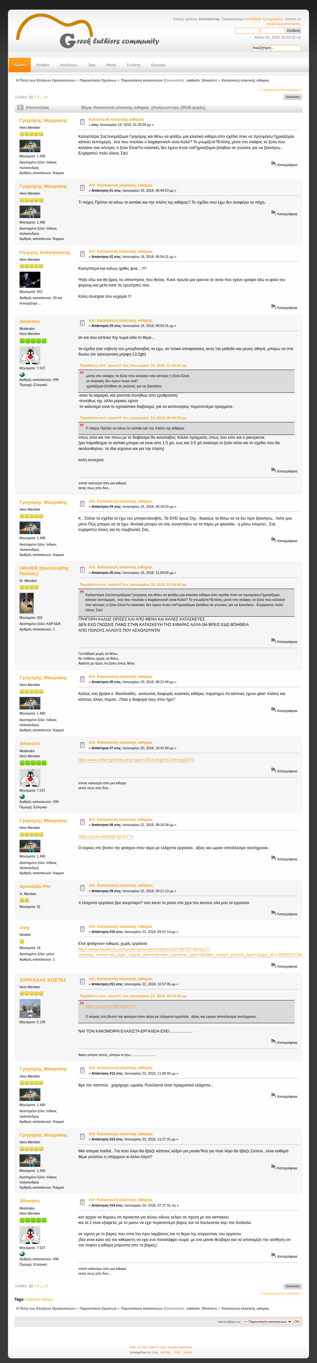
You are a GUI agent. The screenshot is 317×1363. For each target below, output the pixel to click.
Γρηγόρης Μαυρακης (43, 120)
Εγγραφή (158, 65)
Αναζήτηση (68, 65)
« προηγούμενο (272, 90)
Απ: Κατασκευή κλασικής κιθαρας (121, 185)
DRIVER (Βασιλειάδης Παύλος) (44, 570)
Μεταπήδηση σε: (229, 1321)
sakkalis (193, 80)
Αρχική (20, 65)
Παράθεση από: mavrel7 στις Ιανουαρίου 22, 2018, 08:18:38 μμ (133, 996)
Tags (91, 65)
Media (111, 65)
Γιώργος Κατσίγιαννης (45, 252)
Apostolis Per (35, 886)
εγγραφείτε (274, 19)
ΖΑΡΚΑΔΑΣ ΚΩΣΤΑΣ (43, 979)
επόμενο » (293, 90)
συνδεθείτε (253, 19)
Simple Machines (180, 1347)
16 (46, 97)
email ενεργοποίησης (283, 24)
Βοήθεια (43, 65)
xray (24, 927)
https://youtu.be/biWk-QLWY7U (105, 836)
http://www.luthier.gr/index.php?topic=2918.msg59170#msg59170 (136, 760)
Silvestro (209, 80)
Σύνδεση (133, 65)
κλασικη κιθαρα (39, 1299)
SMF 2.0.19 (137, 1347)
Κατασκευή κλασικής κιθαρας (117, 119)
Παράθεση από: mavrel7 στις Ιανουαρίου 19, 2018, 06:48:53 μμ (133, 418)
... (42, 97)
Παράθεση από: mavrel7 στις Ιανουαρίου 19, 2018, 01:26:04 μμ (133, 365)
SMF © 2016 (157, 1347)
